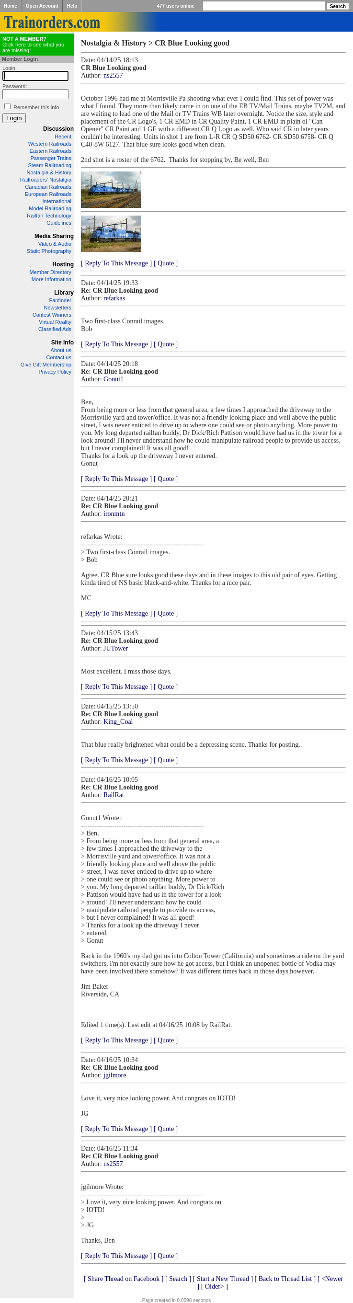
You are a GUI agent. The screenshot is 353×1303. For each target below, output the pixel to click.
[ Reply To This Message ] (116, 263)
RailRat (113, 795)
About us (61, 350)
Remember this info (36, 107)
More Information (51, 279)
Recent (63, 136)
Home (10, 6)
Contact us (58, 357)
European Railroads (48, 194)
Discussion (58, 129)
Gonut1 (113, 379)
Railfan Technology (49, 215)
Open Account (42, 6)
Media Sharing (54, 236)
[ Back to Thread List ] (285, 1278)
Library (64, 292)
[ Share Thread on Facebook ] (124, 1278)
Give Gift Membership (46, 364)
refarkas (114, 298)
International (56, 201)
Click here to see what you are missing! (33, 44)
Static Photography (49, 251)
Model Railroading (50, 208)
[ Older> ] (214, 1286)
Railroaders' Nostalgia (45, 180)
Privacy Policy (55, 372)
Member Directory (50, 272)
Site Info (62, 342)
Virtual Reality (55, 322)
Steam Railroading (50, 165)
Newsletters (57, 307)
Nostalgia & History (48, 172)
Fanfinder (60, 300)
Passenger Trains (50, 158)
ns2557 (113, 75)
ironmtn (114, 513)
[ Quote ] (166, 263)
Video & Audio (54, 244)
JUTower (115, 648)
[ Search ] (178, 1278)
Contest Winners (52, 315)
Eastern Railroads (50, 151)
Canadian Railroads (48, 187)
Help (72, 6)
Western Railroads (49, 144)
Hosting (63, 264)
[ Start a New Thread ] (223, 1278)
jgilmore (114, 1075)
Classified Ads (54, 329)
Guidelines (58, 223)
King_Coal (118, 721)
